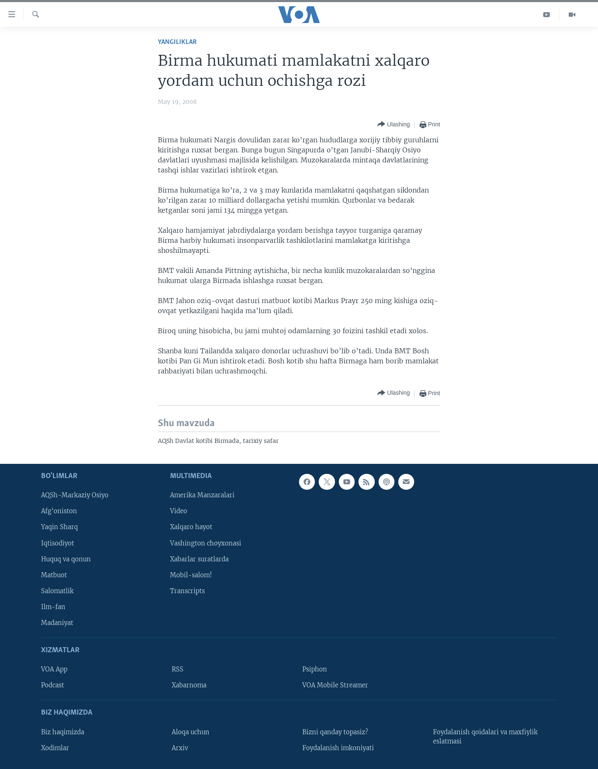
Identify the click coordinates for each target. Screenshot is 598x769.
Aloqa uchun (190, 732)
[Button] (393, 124)
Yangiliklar (177, 42)
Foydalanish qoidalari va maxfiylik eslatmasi (485, 736)
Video (178, 511)
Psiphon (314, 669)
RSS (177, 669)
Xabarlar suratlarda (199, 559)
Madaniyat (57, 622)
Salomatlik (57, 590)
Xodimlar (55, 747)
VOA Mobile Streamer (335, 685)
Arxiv (180, 747)
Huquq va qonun (66, 559)
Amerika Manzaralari (202, 495)
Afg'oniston (59, 511)
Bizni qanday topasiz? (335, 732)
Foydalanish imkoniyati (338, 747)
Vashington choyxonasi (205, 543)
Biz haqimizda (62, 732)
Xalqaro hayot (191, 527)
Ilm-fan (53, 606)
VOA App (54, 669)
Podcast (52, 685)
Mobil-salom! (191, 575)
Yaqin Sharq (59, 527)
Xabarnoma (189, 685)
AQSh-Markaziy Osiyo (74, 495)
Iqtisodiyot (57, 543)
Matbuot (54, 575)
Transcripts (187, 590)
